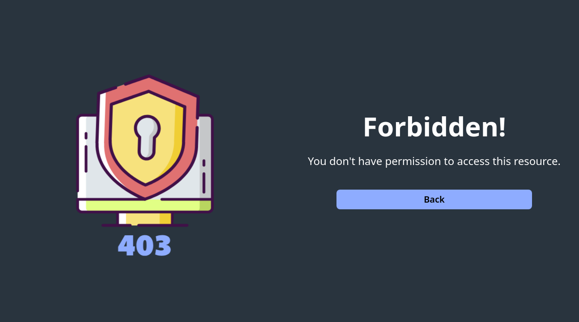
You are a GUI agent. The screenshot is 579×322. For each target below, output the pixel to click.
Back (434, 199)
